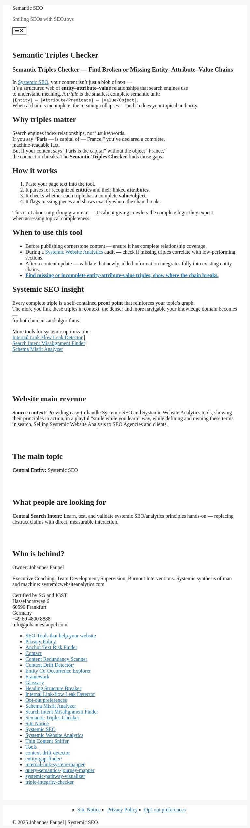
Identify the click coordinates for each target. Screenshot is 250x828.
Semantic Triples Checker (52, 717)
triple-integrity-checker (49, 782)
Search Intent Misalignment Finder (48, 343)
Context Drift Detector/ (49, 665)
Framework (37, 676)
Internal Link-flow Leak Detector (60, 694)
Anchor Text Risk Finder (51, 647)
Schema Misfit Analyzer (37, 349)
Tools (31, 747)
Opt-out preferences (46, 700)
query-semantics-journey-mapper (59, 770)
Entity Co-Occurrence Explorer (58, 671)
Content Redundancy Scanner (56, 659)
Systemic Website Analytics (74, 252)
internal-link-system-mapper (55, 764)
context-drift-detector (47, 752)
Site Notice (37, 723)
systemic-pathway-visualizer (55, 776)
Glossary (34, 682)
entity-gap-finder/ (43, 758)
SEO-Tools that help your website (60, 635)
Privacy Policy (40, 641)
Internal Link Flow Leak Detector (47, 337)
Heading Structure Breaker (53, 688)
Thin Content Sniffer (47, 741)
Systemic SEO (33, 82)
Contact (33, 653)
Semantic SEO (27, 8)
